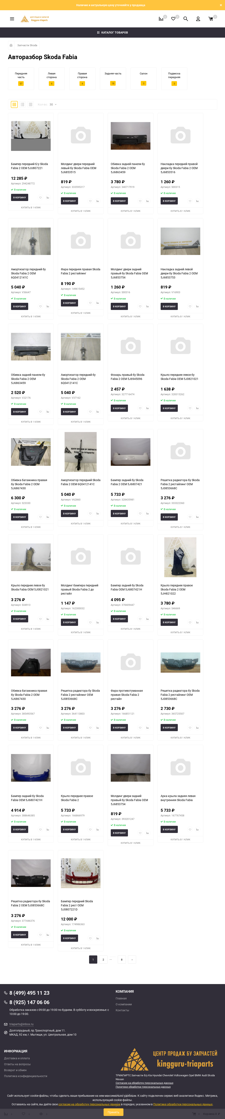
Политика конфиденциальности (25, 1076)
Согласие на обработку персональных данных (144, 1083)
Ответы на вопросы (17, 1064)
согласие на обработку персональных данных (89, 1104)
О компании (124, 1004)
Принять (113, 1112)
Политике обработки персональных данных (143, 1087)
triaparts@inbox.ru (21, 1024)
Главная (121, 998)
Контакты (122, 1010)
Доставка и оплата (17, 1058)
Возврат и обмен (15, 1070)
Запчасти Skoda (27, 45)
